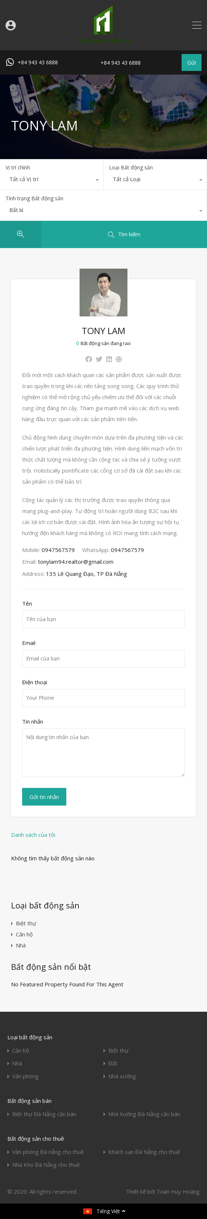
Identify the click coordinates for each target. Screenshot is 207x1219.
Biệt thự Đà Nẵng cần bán (44, 1114)
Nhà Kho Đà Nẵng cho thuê (46, 1165)
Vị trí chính (18, 167)
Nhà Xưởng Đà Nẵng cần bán (144, 1114)
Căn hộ (24, 934)
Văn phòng (25, 1076)
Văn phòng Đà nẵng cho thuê (48, 1152)
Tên (27, 603)
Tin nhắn (32, 721)
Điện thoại (34, 682)
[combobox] (51, 181)
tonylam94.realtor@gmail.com (75, 561)
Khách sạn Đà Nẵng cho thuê (144, 1152)
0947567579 (58, 549)
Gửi (191, 62)
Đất (112, 1063)
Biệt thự (26, 923)
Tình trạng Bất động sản (34, 198)
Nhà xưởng (122, 1076)
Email (28, 642)
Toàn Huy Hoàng (178, 1191)
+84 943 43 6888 (38, 63)
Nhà (21, 945)
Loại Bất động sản (131, 167)
